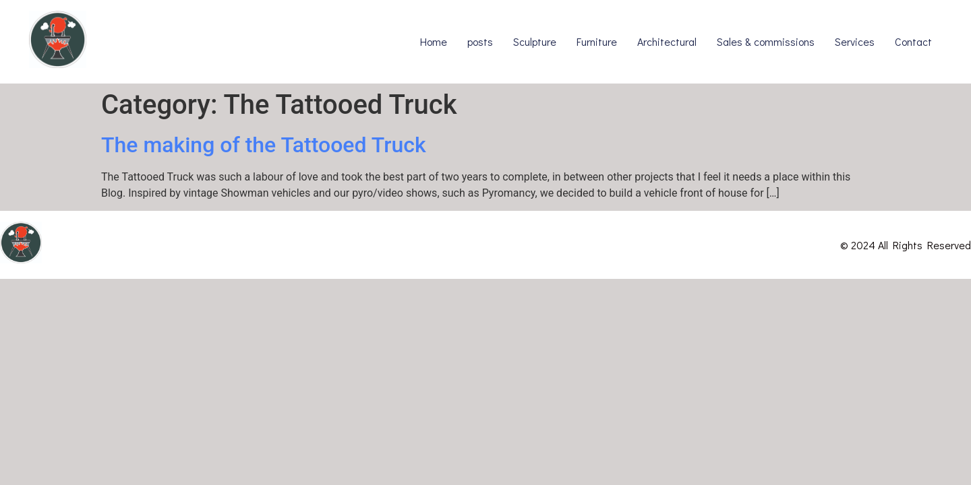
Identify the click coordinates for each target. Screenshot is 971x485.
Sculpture (534, 41)
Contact (913, 41)
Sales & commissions (766, 41)
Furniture (597, 41)
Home (433, 41)
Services (855, 41)
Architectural (667, 41)
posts (480, 41)
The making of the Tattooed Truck (263, 145)
